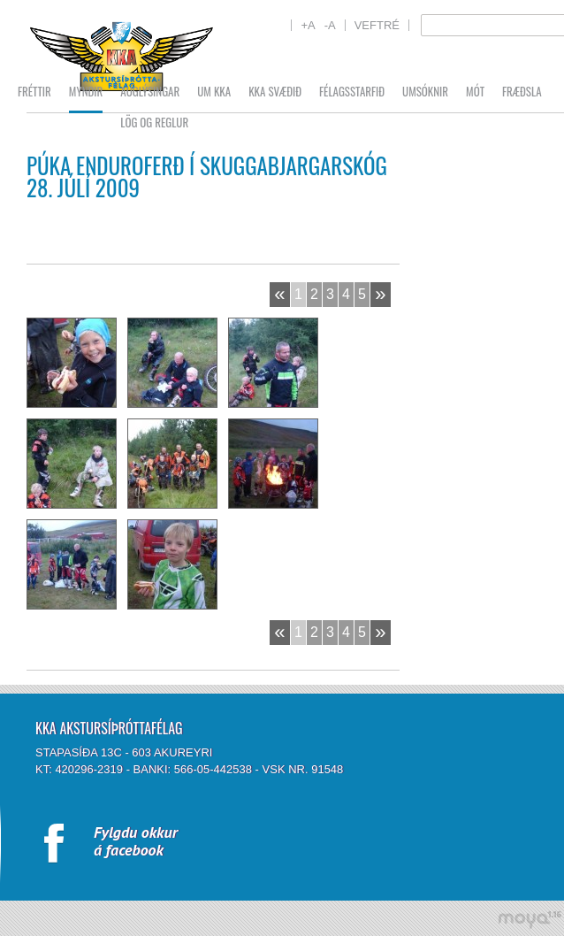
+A (308, 25)
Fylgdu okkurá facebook (136, 841)
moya (529, 920)
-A (330, 25)
